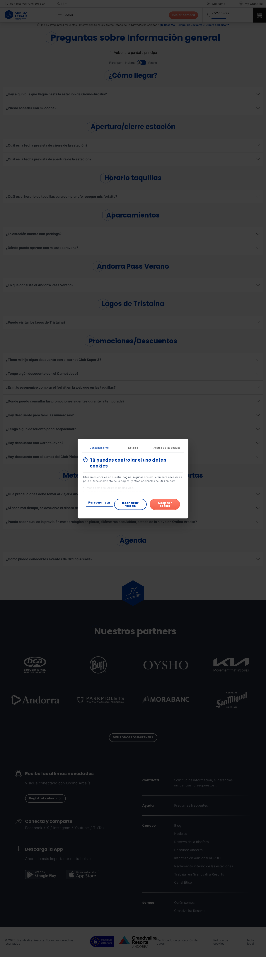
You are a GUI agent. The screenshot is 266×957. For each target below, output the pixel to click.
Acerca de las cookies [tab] (167, 447)
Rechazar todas (130, 504)
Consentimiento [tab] (99, 447)
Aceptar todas (165, 504)
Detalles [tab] (133, 447)
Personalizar (99, 502)
